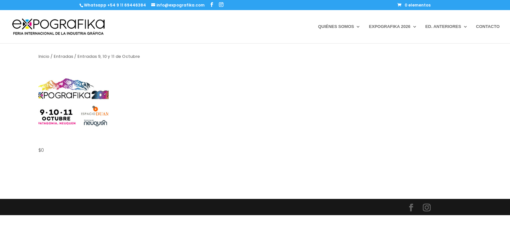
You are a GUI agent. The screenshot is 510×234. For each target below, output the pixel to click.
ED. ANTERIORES (443, 26)
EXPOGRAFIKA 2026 (389, 26)
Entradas (63, 56)
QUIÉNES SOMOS (336, 26)
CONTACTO (488, 26)
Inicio (43, 56)
